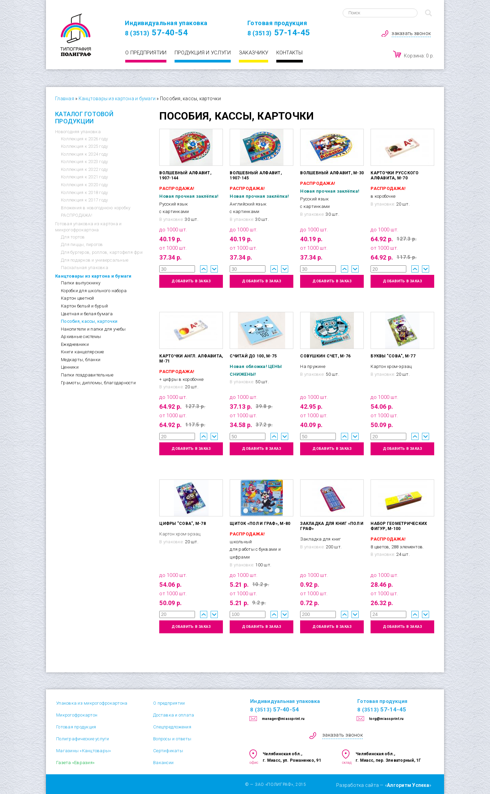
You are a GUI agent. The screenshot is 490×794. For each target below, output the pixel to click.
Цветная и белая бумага (87, 313)
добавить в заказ (191, 281)
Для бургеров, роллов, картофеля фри (102, 252)
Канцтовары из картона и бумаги (117, 98)
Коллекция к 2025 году (84, 146)
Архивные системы (81, 336)
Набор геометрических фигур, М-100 (399, 526)
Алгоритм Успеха (408, 785)
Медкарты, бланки (80, 359)
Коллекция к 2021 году (84, 176)
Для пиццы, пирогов (82, 244)
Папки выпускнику (80, 282)
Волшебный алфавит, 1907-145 (256, 175)
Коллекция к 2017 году (84, 199)
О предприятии (145, 53)
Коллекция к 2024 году (84, 154)
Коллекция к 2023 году (84, 161)
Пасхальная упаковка (84, 267)
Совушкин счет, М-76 (325, 356)
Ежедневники (75, 344)
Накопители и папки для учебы (93, 329)
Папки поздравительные (87, 374)
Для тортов (73, 237)
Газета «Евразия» (75, 762)
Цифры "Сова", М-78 (182, 523)
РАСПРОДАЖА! (76, 215)
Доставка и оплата (173, 715)
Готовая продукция (76, 726)
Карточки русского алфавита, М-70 (395, 175)
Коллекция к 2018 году (84, 192)
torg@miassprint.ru (386, 719)
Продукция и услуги (203, 53)
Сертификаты (168, 750)
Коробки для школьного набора (94, 290)
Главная (64, 98)
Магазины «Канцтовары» (83, 750)
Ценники (70, 367)
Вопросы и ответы (172, 738)
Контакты (289, 53)
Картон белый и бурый (84, 305)
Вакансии (163, 762)
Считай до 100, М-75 (253, 356)
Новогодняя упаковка (78, 131)
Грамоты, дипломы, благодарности (98, 382)
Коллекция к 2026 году (84, 138)
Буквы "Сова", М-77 (393, 356)
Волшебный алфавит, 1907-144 (185, 175)
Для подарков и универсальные (94, 260)
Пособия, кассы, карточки (89, 321)
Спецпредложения (172, 726)
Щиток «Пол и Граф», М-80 (260, 523)
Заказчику (253, 53)
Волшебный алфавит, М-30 (332, 173)
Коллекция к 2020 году (84, 184)
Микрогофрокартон (76, 715)
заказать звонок (411, 33)
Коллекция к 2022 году (84, 169)
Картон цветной (77, 298)
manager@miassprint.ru (283, 719)
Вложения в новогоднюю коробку (95, 207)
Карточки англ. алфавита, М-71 (191, 359)
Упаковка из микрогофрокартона (91, 703)
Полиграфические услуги (82, 738)
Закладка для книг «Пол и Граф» (331, 526)
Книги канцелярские (82, 351)
